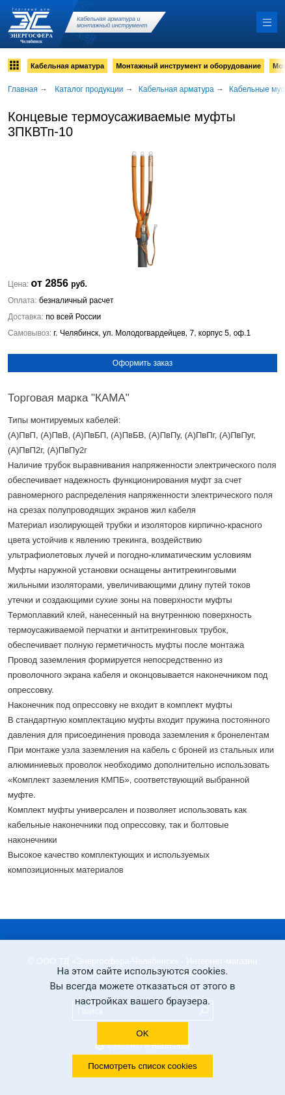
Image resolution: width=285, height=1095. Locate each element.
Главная (23, 89)
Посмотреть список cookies (142, 1066)
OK (142, 1033)
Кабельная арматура (67, 66)
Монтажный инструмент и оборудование (188, 66)
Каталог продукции (89, 89)
